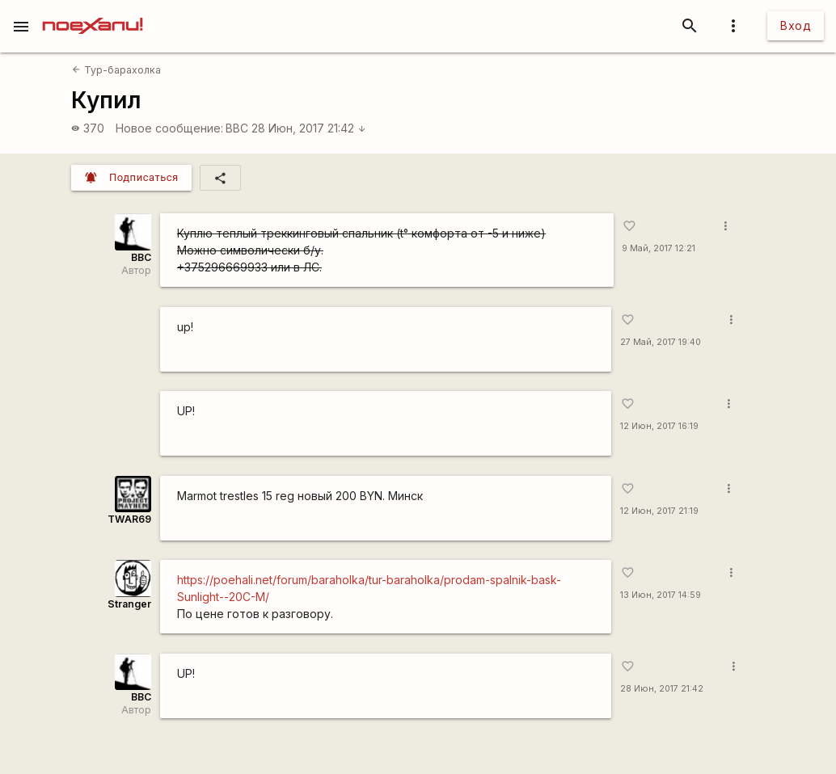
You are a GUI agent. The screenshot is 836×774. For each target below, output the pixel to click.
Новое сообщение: (169, 128)
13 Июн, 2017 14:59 (660, 595)
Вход (795, 25)
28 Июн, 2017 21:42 (308, 128)
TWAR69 (129, 519)
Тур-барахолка (116, 70)
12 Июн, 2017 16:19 (659, 426)
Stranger (129, 604)
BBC (237, 128)
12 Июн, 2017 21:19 (659, 511)
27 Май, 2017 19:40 (660, 342)
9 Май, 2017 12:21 (658, 248)
